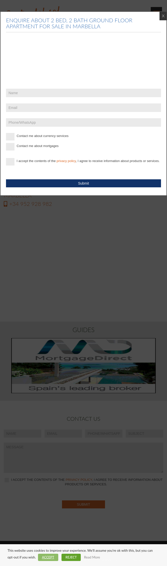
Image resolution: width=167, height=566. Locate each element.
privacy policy (66, 161)
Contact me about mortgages (32, 147)
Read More (92, 557)
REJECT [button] (71, 557)
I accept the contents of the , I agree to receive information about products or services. (83, 162)
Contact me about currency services (37, 136)
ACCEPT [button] (48, 557)
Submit (83, 183)
